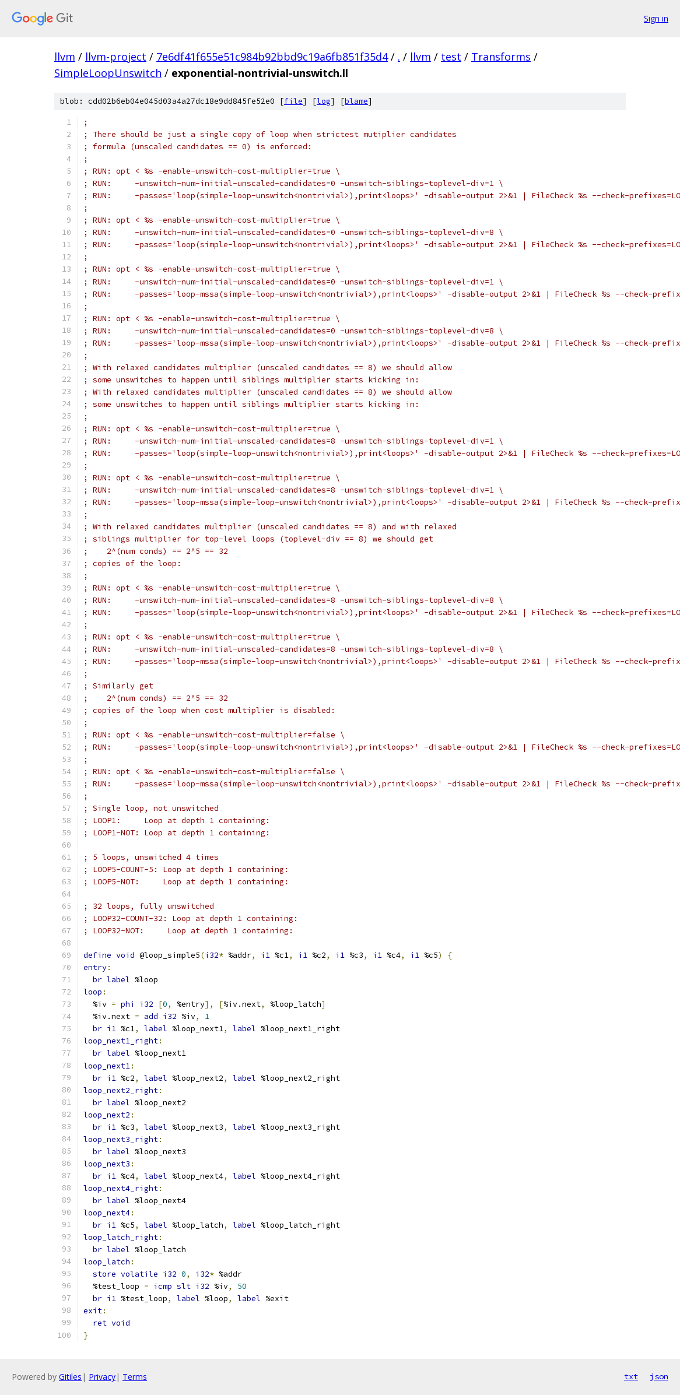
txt (631, 1376)
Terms (134, 1376)
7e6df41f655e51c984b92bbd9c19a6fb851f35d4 (272, 57)
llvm (64, 57)
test (451, 57)
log (324, 101)
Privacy (102, 1376)
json (659, 1376)
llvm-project (115, 57)
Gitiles (70, 1376)
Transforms (501, 57)
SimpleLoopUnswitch (108, 73)
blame (356, 101)
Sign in (656, 18)
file (293, 101)
